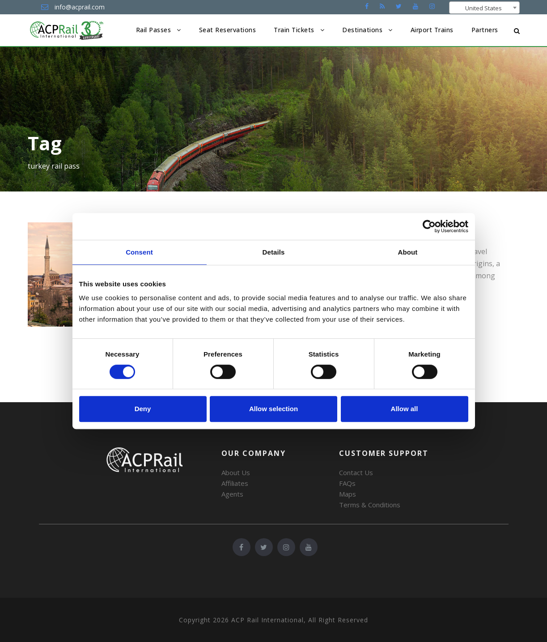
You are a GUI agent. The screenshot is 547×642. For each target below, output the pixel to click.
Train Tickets (294, 30)
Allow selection (273, 408)
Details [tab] (274, 252)
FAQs (347, 483)
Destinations (362, 30)
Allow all (404, 408)
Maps (347, 493)
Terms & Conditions (369, 504)
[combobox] (484, 7)
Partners (484, 30)
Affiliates (234, 483)
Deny (143, 408)
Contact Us (356, 472)
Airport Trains (432, 30)
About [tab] (408, 252)
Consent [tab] (139, 252)
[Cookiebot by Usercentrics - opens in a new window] (429, 226)
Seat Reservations (227, 30)
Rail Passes (153, 30)
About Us (235, 472)
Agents (232, 493)
